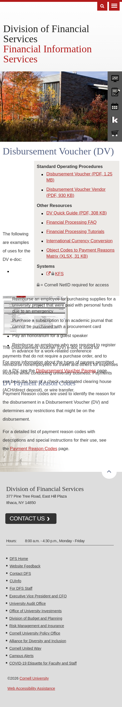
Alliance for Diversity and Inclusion (37, 641)
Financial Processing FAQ (71, 222)
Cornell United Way (25, 648)
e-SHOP (115, 133)
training (115, 105)
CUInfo (15, 581)
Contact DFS (20, 573)
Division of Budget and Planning (35, 618)
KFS (59, 273)
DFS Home (19, 559)
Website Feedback (25, 566)
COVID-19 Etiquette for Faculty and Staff (43, 663)
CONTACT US (27, 518)
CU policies (115, 91)
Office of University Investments (35, 611)
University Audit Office (27, 603)
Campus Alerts (21, 656)
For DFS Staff (21, 588)
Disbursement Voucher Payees (66, 370)
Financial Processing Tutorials (75, 231)
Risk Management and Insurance (36, 626)
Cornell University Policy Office (34, 633)
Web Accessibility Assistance (31, 688)
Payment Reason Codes (33, 448)
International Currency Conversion (79, 240)
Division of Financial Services (46, 33)
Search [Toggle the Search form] (102, 6)
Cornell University (34, 678)
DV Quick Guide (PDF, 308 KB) (76, 212)
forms (115, 77)
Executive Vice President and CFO (38, 596)
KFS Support (115, 119)
